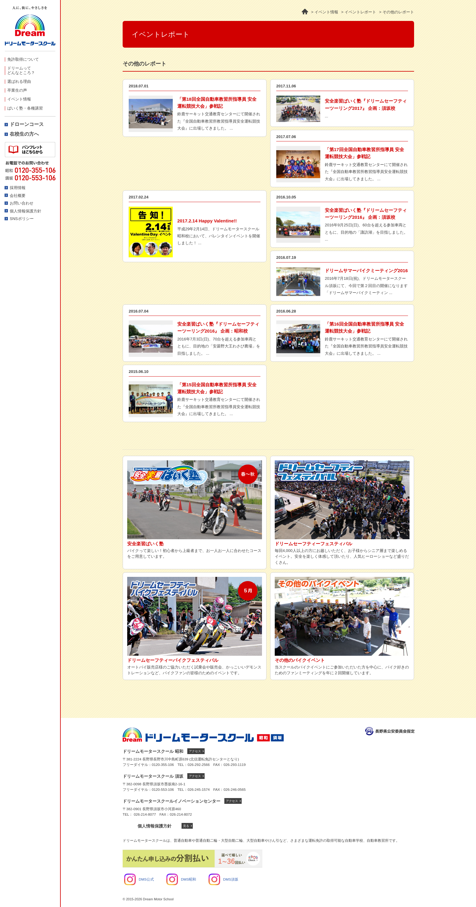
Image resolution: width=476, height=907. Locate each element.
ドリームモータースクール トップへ (203, 734)
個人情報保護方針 (25, 211)
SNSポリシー (22, 218)
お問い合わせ (21, 203)
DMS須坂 (223, 879)
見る (186, 825)
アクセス (195, 751)
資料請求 (30, 149)
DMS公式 (139, 879)
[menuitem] (30, 59)
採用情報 (17, 187)
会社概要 (17, 195)
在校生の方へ (24, 134)
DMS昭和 (181, 879)
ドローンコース (27, 124)
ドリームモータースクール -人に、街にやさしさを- (30, 28)
